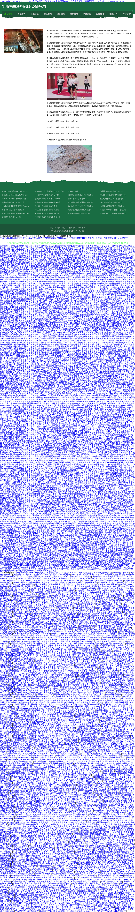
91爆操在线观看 (29, 333)
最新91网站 (114, 899)
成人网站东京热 (93, 872)
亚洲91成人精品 (104, 366)
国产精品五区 (13, 742)
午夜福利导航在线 (61, 879)
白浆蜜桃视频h (104, 254)
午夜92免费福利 (25, 376)
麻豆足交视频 (6, 862)
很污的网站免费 (85, 429)
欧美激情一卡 (87, 777)
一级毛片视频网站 (65, 494)
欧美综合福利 (81, 258)
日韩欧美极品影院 (121, 311)
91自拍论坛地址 (7, 264)
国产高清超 (79, 789)
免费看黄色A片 (120, 342)
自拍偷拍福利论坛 (28, 909)
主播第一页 (14, 891)
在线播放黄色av (88, 415)
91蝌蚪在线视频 (25, 321)
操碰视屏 (70, 852)
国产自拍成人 (84, 897)
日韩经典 (105, 872)
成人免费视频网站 (106, 783)
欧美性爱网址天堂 (88, 708)
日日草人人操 (105, 624)
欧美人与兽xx (82, 803)
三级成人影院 (28, 453)
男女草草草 (74, 618)
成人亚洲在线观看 (39, 429)
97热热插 (89, 641)
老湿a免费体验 (71, 594)
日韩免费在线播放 (8, 769)
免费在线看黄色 (111, 327)
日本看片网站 (39, 637)
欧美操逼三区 (59, 394)
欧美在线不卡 (15, 628)
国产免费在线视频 (24, 877)
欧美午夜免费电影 (107, 630)
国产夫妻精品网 (66, 276)
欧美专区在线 (32, 291)
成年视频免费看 (107, 797)
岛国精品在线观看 (127, 877)
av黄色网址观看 (107, 445)
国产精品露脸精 (45, 752)
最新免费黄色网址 (86, 490)
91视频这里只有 (109, 299)
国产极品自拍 (49, 301)
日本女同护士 (16, 287)
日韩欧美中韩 (46, 911)
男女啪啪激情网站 (49, 388)
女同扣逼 (119, 665)
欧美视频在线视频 (54, 724)
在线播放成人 (79, 494)
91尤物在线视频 (45, 885)
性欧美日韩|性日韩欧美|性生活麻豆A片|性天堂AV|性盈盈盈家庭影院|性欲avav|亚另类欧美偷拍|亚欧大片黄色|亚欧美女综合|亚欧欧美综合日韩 (61, 238)
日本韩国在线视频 (50, 799)
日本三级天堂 (8, 401)
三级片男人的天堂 (102, 641)
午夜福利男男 (100, 260)
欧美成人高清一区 (112, 848)
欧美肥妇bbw (80, 639)
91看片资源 (127, 695)
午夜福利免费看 (45, 588)
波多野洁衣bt (121, 748)
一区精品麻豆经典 (89, 748)
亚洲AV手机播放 (17, 842)
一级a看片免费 (34, 578)
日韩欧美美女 (37, 891)
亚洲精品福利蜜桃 (59, 374)
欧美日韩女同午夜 (39, 903)
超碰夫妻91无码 (83, 252)
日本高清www (86, 868)
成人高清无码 (67, 327)
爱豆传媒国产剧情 (78, 502)
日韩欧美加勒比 (45, 506)
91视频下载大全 (71, 750)
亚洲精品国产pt (125, 893)
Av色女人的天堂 (46, 394)
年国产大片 (125, 891)
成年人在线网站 (44, 333)
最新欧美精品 (86, 397)
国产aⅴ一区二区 (17, 285)
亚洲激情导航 (17, 876)
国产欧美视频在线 (16, 250)
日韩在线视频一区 (13, 801)
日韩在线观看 (25, 476)
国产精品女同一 (98, 769)
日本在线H (130, 872)
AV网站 (49, 820)
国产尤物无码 (44, 610)
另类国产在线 (55, 630)
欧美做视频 (64, 600)
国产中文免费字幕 (26, 748)
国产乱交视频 (36, 787)
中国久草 (81, 683)
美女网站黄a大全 (28, 451)
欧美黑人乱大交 (49, 653)
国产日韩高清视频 (124, 337)
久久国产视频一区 (110, 478)
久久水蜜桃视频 (46, 826)
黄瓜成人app (45, 628)
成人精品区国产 (50, 364)
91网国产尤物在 (105, 669)
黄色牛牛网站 (47, 256)
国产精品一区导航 (43, 289)
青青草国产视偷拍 (84, 358)
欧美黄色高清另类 (119, 791)
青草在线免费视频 (15, 653)
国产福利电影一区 (118, 250)
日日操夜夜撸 (103, 836)
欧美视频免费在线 (72, 838)
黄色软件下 (74, 868)
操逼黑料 (90, 846)
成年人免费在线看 (119, 866)
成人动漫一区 (37, 364)
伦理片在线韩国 (127, 403)
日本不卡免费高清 (80, 409)
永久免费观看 (54, 470)
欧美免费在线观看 (87, 370)
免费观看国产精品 (51, 671)
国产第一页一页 (31, 498)
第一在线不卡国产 (127, 671)
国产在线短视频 (46, 309)
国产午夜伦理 (122, 301)
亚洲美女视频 (64, 262)
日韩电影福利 (47, 730)
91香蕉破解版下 (16, 641)
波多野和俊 (106, 704)
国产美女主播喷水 (112, 706)
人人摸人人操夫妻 (82, 860)
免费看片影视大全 (112, 516)
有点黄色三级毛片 (87, 885)
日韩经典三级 (17, 901)
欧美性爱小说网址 (103, 415)
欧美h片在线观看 (48, 407)
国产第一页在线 (127, 344)
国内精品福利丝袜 (89, 340)
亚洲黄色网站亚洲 (106, 610)
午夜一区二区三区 (16, 407)
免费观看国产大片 (50, 578)
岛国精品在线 (45, 344)
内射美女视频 (104, 264)
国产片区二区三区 (122, 466)
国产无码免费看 (48, 508)
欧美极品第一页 (49, 818)
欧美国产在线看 (35, 639)
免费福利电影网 (54, 362)
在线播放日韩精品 (36, 895)
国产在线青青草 (31, 832)
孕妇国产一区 (73, 661)
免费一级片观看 (81, 816)
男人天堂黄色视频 (107, 437)
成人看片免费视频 (65, 433)
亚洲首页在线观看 (112, 801)
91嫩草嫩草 (88, 793)
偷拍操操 (69, 789)
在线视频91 (21, 809)
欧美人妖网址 (32, 260)
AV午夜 (4, 673)
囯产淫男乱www (75, 689)
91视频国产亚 (95, 637)
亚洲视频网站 (65, 437)
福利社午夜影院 (65, 834)
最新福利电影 (78, 653)
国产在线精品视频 (107, 425)
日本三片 (114, 822)
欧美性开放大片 (103, 394)
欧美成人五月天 (40, 516)
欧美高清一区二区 (100, 476)
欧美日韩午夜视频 (50, 600)
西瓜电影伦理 (93, 820)
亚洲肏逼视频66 (18, 689)
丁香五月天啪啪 (90, 254)
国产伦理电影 (120, 683)
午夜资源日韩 (6, 724)
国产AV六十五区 (74, 793)
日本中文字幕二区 (65, 293)
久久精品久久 (110, 409)
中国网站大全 (9, 834)
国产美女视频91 (91, 297)
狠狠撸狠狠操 (47, 484)
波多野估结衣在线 (14, 681)
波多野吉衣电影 (75, 710)
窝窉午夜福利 (39, 368)
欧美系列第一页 (127, 661)
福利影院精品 (114, 419)
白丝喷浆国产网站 (99, 457)
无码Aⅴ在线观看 (86, 828)
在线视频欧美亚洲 (57, 488)
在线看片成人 (16, 303)
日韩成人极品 (28, 447)
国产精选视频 (71, 313)
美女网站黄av (67, 860)
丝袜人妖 (59, 647)
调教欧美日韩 (104, 423)
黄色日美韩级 (74, 610)
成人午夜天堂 (40, 834)
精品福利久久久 (21, 338)
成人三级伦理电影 (15, 604)
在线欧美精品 (112, 279)
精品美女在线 (45, 596)
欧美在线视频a (8, 492)
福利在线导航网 (27, 893)
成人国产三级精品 (73, 289)
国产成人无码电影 (26, 661)
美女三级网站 (26, 474)
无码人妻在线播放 (18, 431)
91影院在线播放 (72, 287)
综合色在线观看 (20, 669)
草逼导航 (75, 832)
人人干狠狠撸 (112, 671)
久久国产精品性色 (64, 706)
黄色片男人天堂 (123, 620)
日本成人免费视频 (10, 380)
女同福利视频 (121, 663)
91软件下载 (80, 700)
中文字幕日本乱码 (87, 791)
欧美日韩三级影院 (54, 844)
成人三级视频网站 (120, 340)
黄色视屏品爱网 (122, 816)
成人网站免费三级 (97, 655)
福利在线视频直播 (89, 250)
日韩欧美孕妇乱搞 (77, 822)
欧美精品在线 (34, 346)
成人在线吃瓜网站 (124, 321)
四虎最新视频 (59, 264)
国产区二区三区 (94, 293)
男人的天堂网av (125, 775)
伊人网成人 (14, 594)
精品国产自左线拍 (104, 307)
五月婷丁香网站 (125, 478)
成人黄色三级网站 (67, 329)
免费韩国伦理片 (86, 811)
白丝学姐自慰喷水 (122, 718)
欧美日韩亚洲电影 (80, 883)
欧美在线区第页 (74, 447)
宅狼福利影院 (78, 364)
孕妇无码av (61, 756)
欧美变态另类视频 (100, 600)
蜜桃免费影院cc (41, 313)
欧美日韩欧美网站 (77, 466)
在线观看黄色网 (20, 726)
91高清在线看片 (74, 307)
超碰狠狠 (125, 724)
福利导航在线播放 (32, 508)
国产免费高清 (112, 421)
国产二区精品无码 (51, 435)
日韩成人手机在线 (59, 634)
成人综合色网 (10, 478)
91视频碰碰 (78, 630)
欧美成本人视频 (27, 683)
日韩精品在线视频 (73, 488)
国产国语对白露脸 (52, 614)
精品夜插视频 (83, 504)
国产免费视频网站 (75, 309)
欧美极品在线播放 (64, 407)
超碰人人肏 (20, 667)
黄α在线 (90, 879)
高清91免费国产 (11, 470)
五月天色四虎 (124, 279)
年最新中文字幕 (14, 763)
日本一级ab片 (54, 687)
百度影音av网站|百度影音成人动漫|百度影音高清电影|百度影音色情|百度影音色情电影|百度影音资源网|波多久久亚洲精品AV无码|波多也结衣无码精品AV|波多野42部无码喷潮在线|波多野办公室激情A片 (67, 526)
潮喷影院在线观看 (91, 309)
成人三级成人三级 (47, 842)
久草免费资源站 (35, 811)
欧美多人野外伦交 (15, 698)
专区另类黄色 (7, 879)
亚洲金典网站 (76, 659)
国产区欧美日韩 (40, 470)
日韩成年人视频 (37, 356)
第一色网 (11, 767)
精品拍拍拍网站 (87, 260)
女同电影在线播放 (123, 795)
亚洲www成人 (63, 811)
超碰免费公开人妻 (100, 480)
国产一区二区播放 (47, 498)
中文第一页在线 (58, 333)
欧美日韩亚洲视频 (91, 301)
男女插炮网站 (100, 315)
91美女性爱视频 (37, 384)
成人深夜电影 (89, 645)
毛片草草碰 (119, 824)
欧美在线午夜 (82, 671)
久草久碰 (17, 616)
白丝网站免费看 (74, 340)
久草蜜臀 (102, 620)
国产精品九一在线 (55, 380)
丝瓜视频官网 (18, 848)
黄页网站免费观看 (26, 289)
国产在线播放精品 (102, 449)
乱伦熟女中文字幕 (34, 293)
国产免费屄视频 (72, 512)
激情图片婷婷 (61, 710)
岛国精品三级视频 (20, 346)
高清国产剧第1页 (38, 262)
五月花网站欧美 (15, 453)
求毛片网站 (53, 763)
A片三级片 (114, 777)
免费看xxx (33, 726)
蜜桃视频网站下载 (87, 419)
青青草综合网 (55, 439)
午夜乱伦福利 (45, 317)
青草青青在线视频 (102, 333)
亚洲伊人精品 (18, 460)
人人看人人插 (53, 500)
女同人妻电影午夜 (14, 512)
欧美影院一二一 (115, 708)
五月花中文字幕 (33, 799)
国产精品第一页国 (75, 455)
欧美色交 (111, 736)
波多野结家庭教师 (32, 254)
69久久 (88, 887)
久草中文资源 (64, 575)
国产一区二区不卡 (8, 472)
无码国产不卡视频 (32, 586)
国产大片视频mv (72, 315)
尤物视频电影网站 (57, 417)
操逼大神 (103, 803)
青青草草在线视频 (59, 610)
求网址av (127, 881)
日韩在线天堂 (61, 307)
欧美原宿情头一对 (114, 616)
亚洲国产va (29, 777)
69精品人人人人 (96, 728)
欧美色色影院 (68, 716)
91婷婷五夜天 (117, 832)
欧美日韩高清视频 (59, 260)
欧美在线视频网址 (92, 364)
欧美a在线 (64, 907)
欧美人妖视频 (106, 730)
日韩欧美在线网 (7, 807)
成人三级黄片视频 (28, 610)
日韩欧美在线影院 (85, 785)
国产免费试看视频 (39, 789)
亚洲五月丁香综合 (21, 852)
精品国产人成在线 (82, 362)
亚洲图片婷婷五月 (75, 874)
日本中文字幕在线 (90, 813)
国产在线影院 (10, 283)
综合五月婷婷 (67, 321)
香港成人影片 (67, 283)
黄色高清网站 (42, 451)
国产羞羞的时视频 (48, 655)
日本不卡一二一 (10, 826)
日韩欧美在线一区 (56, 451)
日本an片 (68, 889)
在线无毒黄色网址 (99, 860)
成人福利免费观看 (55, 580)
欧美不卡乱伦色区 (120, 704)
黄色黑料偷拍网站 (111, 793)
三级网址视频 (9, 577)
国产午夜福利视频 (26, 350)
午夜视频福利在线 (28, 813)
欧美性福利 (21, 805)
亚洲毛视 (40, 801)
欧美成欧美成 (100, 447)
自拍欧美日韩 (6, 317)
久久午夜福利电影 (57, 313)
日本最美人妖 (125, 382)
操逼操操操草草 (90, 482)
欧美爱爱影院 (57, 319)
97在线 (128, 628)
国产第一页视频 (78, 427)
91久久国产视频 (40, 283)
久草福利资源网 (68, 612)
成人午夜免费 (78, 734)
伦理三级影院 (68, 700)
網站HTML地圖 (79, 228)
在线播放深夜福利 (75, 498)
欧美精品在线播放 (51, 437)
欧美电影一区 (68, 877)
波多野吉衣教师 (72, 274)
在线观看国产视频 (61, 352)
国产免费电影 (75, 250)
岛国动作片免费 (75, 645)
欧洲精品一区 (86, 512)
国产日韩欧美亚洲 (113, 470)
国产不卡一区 (32, 344)
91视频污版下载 (81, 276)
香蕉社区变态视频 (16, 335)
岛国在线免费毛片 (67, 476)
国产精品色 (47, 624)
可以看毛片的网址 (63, 876)
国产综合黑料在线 (19, 695)
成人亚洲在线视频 (22, 384)
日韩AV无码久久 (113, 433)
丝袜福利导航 (45, 512)
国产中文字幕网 (72, 394)
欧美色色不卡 (88, 757)
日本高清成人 (61, 508)
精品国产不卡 (70, 462)
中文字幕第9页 (111, 443)
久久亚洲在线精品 (18, 352)
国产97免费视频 (70, 897)
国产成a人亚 (62, 618)
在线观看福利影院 (65, 496)
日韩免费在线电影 (12, 279)
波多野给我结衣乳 (21, 693)
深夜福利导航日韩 (8, 757)
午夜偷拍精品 (38, 820)
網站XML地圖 (55, 228)
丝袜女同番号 (105, 246)
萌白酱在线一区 (26, 761)
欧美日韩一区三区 (111, 761)
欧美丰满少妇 (48, 862)
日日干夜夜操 (6, 596)
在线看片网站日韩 (26, 380)
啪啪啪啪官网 (53, 714)
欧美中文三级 (114, 514)
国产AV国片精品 (7, 885)
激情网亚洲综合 (71, 396)
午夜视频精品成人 (87, 484)
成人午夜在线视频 (17, 665)
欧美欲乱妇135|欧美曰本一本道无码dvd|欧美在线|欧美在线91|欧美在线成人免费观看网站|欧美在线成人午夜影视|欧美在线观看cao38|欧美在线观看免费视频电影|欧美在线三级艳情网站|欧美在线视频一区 (67, 542)
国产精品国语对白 (63, 616)
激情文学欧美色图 (76, 291)
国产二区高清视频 (68, 677)
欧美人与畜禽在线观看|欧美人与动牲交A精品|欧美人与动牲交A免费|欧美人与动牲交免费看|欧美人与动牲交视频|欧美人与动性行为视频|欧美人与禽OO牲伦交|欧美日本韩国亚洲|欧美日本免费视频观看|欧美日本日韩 (67, 547)
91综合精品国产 (116, 323)
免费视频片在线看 (12, 451)
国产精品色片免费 (63, 734)
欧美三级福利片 (27, 313)
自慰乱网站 (54, 677)
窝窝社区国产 (26, 580)
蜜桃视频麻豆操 (94, 346)
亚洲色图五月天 (109, 313)
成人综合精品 (72, 486)
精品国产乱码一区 (28, 419)
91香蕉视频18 (79, 889)
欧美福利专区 (57, 649)
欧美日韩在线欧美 (30, 399)
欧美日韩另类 (120, 384)
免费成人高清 (95, 401)
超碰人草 (15, 706)
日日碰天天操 (110, 397)
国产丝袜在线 (29, 881)
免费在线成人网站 (39, 712)
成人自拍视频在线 (47, 514)
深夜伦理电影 (108, 342)
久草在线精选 (101, 846)
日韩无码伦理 (116, 779)
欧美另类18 (109, 826)
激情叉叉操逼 (53, 252)
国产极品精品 (108, 466)
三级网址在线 (100, 765)
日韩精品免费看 (56, 636)
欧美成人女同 (20, 879)
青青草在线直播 (87, 618)
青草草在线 (91, 822)
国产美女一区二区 (23, 492)
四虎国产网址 (69, 602)
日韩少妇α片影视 (115, 803)
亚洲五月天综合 (48, 254)
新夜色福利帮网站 (103, 639)
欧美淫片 (30, 791)
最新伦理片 (12, 868)
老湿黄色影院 (59, 624)
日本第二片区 (93, 722)
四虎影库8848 (46, 795)
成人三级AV (35, 897)
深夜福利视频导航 (77, 270)
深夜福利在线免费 (78, 820)
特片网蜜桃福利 (38, 295)
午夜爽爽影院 (122, 313)
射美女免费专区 (67, 872)
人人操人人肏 (73, 779)
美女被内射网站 (47, 828)
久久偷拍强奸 (129, 297)
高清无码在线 (129, 708)
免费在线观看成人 (26, 449)
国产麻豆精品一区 (91, 689)
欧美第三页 (76, 695)
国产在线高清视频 (65, 246)
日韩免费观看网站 (26, 382)
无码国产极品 (32, 744)
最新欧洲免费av (95, 478)
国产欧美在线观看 (85, 421)
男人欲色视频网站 (104, 370)
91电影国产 (112, 714)
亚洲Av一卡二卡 (41, 716)
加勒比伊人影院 (120, 726)
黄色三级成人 (35, 390)
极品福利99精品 (43, 372)
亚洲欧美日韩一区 (108, 337)
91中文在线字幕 (18, 779)
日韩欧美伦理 (84, 628)
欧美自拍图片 (102, 807)
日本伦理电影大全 (121, 734)
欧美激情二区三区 (16, 508)
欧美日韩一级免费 (67, 590)
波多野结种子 (89, 374)
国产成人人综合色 (36, 445)
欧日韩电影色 (55, 376)
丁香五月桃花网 (46, 342)
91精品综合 (41, 702)
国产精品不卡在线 (78, 854)
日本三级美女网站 (102, 785)
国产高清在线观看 (16, 340)
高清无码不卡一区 (78, 722)
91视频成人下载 (95, 368)
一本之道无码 (77, 411)
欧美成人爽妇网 (29, 588)
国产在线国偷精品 (124, 299)
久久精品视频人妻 (49, 472)
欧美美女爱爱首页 (33, 862)
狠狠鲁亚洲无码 (24, 305)
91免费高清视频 (90, 352)
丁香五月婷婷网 (43, 893)
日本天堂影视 (91, 423)
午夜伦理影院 (74, 754)
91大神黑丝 (51, 718)
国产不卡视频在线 (102, 838)
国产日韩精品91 (80, 445)
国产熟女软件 (88, 575)
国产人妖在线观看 (80, 407)
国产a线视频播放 (30, 506)
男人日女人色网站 (104, 594)
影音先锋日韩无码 (11, 598)
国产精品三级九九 (13, 588)
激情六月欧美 (38, 299)
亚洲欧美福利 (88, 399)
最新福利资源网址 (96, 327)
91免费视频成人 (31, 514)
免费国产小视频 (58, 510)
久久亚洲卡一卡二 (45, 846)
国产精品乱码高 (83, 453)
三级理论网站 (76, 295)
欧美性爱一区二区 (100, 514)
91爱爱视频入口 (122, 437)
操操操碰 (96, 657)
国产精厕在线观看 (16, 370)
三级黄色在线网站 (106, 738)
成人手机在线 (52, 722)
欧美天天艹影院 (67, 671)
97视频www (116, 647)
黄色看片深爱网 (12, 636)
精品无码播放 (25, 386)
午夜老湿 (95, 897)
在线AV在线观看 (24, 815)
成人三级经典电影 (30, 455)
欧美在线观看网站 (73, 285)
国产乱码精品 (49, 427)
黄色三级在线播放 (22, 270)
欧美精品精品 (98, 382)
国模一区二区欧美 (118, 386)
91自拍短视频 (93, 854)
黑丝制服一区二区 (16, 514)
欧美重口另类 (19, 679)
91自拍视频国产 (123, 677)
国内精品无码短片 (15, 647)
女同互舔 (30, 687)
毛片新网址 (31, 665)
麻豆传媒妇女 (107, 689)
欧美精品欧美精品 (104, 484)
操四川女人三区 (64, 356)
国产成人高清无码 (28, 620)
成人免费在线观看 (32, 645)
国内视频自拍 (21, 486)
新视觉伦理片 (120, 293)
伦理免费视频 (32, 842)
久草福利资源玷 (93, 683)
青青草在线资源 (119, 681)
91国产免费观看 (115, 612)
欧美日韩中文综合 (12, 419)
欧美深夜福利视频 (11, 606)
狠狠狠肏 (32, 695)
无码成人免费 (89, 498)
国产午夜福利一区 (122, 276)
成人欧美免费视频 (85, 681)
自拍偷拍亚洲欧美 (117, 673)
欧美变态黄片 (75, 388)
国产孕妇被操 (113, 811)
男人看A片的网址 (109, 775)
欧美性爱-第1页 (92, 246)
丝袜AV (126, 679)
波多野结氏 (108, 862)
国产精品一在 (77, 472)
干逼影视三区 (55, 354)
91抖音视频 (88, 752)
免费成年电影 (83, 606)
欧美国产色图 (120, 439)
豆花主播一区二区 (10, 374)
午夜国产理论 (68, 665)
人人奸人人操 (61, 498)
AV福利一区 (10, 716)
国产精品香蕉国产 (73, 474)
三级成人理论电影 (116, 765)
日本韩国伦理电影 (32, 250)
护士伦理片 (107, 643)
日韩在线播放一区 (120, 307)
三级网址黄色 (40, 604)
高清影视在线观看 (88, 696)
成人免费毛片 (70, 443)
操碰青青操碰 (106, 309)
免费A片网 (25, 891)
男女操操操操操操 (40, 630)
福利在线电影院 (123, 512)
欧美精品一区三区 (88, 622)
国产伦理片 (130, 582)
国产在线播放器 (16, 586)
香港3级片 (35, 730)
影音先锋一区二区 (29, 905)
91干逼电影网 (11, 830)
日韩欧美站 (100, 879)
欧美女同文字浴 (92, 496)
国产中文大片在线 (78, 262)
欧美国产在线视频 (104, 374)
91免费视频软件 (58, 830)
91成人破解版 (85, 858)
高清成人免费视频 (39, 325)
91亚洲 (12, 630)
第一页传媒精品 (35, 669)
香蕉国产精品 (93, 667)
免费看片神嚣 (128, 289)
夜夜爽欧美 (93, 665)
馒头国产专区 (103, 622)
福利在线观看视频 (47, 767)
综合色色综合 (48, 734)
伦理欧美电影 (84, 268)
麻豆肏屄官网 (108, 350)
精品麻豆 (81, 677)
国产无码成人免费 (123, 895)
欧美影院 (101, 598)
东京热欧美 (97, 702)
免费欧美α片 (95, 439)
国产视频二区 (58, 504)
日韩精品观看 (17, 777)
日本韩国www (60, 866)
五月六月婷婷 (44, 620)
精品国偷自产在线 (12, 425)
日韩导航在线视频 (113, 695)
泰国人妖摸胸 (65, 435)
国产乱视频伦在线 (104, 573)
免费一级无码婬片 (23, 820)
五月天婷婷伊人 (24, 478)
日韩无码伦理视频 (87, 325)
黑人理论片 (118, 740)
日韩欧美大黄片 (116, 588)
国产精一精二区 (35, 301)
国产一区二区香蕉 (116, 787)
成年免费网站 (112, 693)
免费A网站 (98, 826)
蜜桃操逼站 (89, 805)
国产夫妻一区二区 (11, 580)
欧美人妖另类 (126, 761)
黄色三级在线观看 (79, 356)
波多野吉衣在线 (12, 620)
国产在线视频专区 (16, 441)
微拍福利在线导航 (32, 641)
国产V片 (103, 700)
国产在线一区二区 (32, 278)
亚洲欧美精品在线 (15, 752)
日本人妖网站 (23, 297)
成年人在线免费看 (39, 362)
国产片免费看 (101, 805)
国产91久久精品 (105, 340)
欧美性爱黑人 (8, 331)
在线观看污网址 (50, 413)
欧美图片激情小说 (12, 490)
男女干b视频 (6, 710)
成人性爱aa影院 (121, 350)
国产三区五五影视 (76, 386)
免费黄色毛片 (88, 449)
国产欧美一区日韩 (117, 490)
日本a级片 (117, 578)
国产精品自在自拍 (41, 474)
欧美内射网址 (88, 447)
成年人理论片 (24, 868)
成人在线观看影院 (50, 641)
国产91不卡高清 (83, 856)
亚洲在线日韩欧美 (82, 464)
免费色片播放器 (127, 807)
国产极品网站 (11, 870)
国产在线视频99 (122, 346)
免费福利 (103, 673)
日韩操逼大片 (92, 673)
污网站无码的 (49, 706)
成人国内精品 (6, 783)
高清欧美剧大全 (98, 649)
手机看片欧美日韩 (89, 264)
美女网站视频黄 (7, 696)
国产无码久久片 (60, 482)
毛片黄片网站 (49, 458)
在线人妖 (28, 604)
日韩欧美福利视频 (21, 622)
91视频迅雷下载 (31, 335)
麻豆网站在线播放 (11, 671)
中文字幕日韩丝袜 (112, 354)
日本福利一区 (28, 626)
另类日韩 (87, 596)
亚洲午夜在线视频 (116, 498)
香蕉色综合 (45, 675)
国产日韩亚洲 (71, 417)
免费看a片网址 (107, 771)
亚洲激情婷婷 (95, 895)
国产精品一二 (12, 366)
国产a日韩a (107, 651)
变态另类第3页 (80, 311)
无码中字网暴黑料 (123, 401)
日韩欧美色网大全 (106, 679)
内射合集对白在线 (126, 327)
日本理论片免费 (70, 844)
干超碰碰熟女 (75, 360)
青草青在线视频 (104, 876)
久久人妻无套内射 (126, 864)
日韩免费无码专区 (45, 866)
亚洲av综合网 (127, 706)
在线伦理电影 (52, 895)
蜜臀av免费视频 (33, 256)
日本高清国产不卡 (122, 909)
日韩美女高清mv (95, 299)
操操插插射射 (90, 866)
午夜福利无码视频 (40, 785)
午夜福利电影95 (50, 673)
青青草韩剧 (88, 695)
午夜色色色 (80, 872)
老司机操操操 (53, 266)
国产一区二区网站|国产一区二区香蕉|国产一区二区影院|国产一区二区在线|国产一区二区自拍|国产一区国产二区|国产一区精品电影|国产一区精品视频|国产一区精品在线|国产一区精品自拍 (66, 570)
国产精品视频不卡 (65, 608)
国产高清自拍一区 (32, 734)
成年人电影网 (49, 270)
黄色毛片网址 (49, 331)
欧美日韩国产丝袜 (69, 439)
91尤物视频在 (89, 903)
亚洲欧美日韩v (63, 832)
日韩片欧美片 (120, 911)
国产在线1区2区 (58, 315)
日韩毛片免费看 (104, 636)
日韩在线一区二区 (58, 661)
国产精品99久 (80, 901)
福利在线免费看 (126, 632)
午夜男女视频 (39, 773)
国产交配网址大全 (76, 425)
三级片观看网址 (21, 272)
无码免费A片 (105, 789)
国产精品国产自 (42, 488)
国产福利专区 (79, 246)
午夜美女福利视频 (87, 740)
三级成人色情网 (54, 604)
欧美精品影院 (13, 268)
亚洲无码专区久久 (49, 409)
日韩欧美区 (92, 783)
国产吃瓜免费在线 (120, 455)
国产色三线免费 (109, 270)
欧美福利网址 (117, 602)
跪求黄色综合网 (87, 578)
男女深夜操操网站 (97, 433)
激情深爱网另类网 (17, 824)
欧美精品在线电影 (26, 874)
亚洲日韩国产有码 (9, 874)
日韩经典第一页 (75, 634)
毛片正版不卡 (102, 653)
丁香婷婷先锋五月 (8, 258)
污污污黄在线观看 (30, 771)
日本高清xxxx (37, 870)
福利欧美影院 (116, 423)
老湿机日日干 (61, 390)
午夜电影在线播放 (23, 331)
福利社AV (4, 842)
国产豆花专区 (57, 419)
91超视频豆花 (115, 903)
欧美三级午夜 (65, 637)
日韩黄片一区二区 (42, 443)
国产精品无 (52, 834)
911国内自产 (70, 632)
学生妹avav (20, 687)
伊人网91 (11, 803)
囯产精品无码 (61, 582)
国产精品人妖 (74, 765)
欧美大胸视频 (87, 458)
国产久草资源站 (11, 350)
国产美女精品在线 (98, 362)
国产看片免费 (91, 789)
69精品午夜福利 (41, 602)
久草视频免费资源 (53, 421)
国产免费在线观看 (87, 626)
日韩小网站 (95, 771)
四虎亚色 (83, 592)
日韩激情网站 (30, 274)
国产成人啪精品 (121, 746)
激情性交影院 (129, 315)
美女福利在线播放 (114, 769)
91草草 (56, 586)
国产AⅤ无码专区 (20, 846)
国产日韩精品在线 (112, 618)
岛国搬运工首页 (8, 592)
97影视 (29, 773)
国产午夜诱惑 (117, 486)
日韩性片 (74, 708)
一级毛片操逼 (98, 512)
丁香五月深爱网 (29, 315)
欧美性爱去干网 (29, 889)
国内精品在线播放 (63, 335)
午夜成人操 (25, 785)
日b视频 (79, 612)
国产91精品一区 (108, 407)
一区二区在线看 (76, 301)
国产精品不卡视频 (8, 246)
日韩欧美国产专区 (108, 691)
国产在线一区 (42, 681)
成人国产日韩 (97, 801)
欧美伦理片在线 (17, 433)
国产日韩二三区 (123, 338)
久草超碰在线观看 (94, 321)
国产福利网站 (86, 514)
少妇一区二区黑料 (101, 287)
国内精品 (68, 893)
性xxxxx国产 (124, 693)
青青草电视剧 (19, 582)
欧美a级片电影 (63, 818)
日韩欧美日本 (121, 907)
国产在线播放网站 (26, 358)
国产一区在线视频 (43, 874)
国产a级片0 (23, 657)
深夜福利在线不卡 (112, 429)
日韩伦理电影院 (49, 816)
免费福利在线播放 (30, 899)
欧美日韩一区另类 (101, 832)
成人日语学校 (123, 854)
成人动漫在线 (62, 842)
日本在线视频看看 (40, 492)
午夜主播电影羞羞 (102, 303)
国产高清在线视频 (120, 370)
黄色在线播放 (16, 399)
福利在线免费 (46, 504)
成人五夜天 (58, 838)
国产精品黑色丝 (107, 496)
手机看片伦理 (76, 809)
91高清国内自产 (35, 756)
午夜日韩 (101, 809)
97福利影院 (123, 687)
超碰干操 (121, 628)
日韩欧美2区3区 (88, 510)
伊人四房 (85, 754)
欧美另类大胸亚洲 (71, 419)
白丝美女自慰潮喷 (79, 338)
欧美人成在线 (75, 826)
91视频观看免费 (83, 378)
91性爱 (94, 669)
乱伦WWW (72, 864)
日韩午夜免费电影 (40, 677)
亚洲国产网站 (37, 700)
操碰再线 (74, 811)
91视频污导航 (39, 598)
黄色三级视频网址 (112, 283)
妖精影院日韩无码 (87, 274)
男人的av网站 (48, 645)
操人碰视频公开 (82, 771)
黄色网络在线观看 (43, 449)
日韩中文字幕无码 (33, 673)
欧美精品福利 (126, 480)
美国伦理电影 (11, 872)
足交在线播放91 (79, 266)
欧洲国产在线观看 (73, 510)
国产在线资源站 (57, 443)
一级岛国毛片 (111, 358)
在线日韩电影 (14, 474)
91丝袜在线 (35, 657)
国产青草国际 (112, 252)
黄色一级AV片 (95, 761)
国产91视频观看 (70, 281)
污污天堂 (110, 598)
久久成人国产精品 (116, 380)
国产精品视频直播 (51, 868)
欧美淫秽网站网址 (55, 429)
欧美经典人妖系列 (113, 575)
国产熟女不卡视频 (99, 396)
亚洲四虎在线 (116, 836)
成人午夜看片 (118, 374)
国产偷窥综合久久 (65, 278)
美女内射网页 (63, 392)
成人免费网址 (37, 386)
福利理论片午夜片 (77, 342)
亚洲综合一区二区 (61, 460)
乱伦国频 (120, 842)
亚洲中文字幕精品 (41, 321)
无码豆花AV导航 (46, 616)
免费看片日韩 (81, 492)
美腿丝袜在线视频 (121, 897)
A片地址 (106, 592)
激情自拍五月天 (118, 451)
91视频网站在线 (7, 667)
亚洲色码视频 (44, 323)
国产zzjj (4, 744)
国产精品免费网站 (73, 366)
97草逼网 (60, 594)
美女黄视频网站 (9, 327)
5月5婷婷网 (90, 608)
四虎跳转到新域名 (104, 604)
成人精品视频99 (127, 622)
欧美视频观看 (30, 659)
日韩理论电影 (72, 830)
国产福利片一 (30, 281)
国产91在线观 (44, 577)
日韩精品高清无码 (18, 484)
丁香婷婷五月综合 (98, 378)
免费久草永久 (104, 386)
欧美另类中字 (43, 417)
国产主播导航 (108, 293)
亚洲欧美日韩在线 (62, 846)
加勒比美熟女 (9, 805)
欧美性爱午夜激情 (68, 683)
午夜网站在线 (34, 264)
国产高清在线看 (85, 693)
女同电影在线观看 (52, 700)
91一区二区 (114, 807)
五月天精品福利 (39, 750)
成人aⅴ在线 (113, 860)
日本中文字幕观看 (112, 464)
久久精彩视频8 (33, 504)
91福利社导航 (48, 876)
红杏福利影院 (120, 460)
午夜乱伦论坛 (76, 899)
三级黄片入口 (58, 274)
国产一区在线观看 (66, 718)
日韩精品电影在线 (93, 392)
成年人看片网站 (107, 665)
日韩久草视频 (65, 799)
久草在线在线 (45, 415)
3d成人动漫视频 (109, 356)
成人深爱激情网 (83, 602)
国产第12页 (53, 769)
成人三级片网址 (27, 838)
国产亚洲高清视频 (86, 787)
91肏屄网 (118, 881)
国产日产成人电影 (103, 681)
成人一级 (90, 639)
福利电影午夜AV (26, 470)
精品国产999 (117, 876)
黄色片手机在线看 (57, 474)
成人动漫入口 (126, 464)
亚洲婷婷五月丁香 (98, 754)
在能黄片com (127, 722)
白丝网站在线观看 (87, 750)
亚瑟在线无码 (90, 500)
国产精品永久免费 (47, 303)
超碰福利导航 (42, 791)
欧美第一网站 (61, 303)
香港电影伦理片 (60, 256)
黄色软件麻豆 (88, 360)
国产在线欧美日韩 (34, 431)
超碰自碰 (20, 630)
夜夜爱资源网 (70, 606)
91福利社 (106, 590)
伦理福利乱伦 (68, 771)
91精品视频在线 (105, 455)
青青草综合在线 (72, 333)
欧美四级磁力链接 (32, 653)
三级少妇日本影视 (23, 696)
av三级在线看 (51, 575)
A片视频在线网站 (99, 329)
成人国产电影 (89, 899)
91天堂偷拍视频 (94, 356)
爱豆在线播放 (109, 577)
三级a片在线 (95, 606)
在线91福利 (128, 850)
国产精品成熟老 (121, 427)
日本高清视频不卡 (118, 449)
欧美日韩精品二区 (62, 881)
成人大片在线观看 (43, 510)
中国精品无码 (108, 657)
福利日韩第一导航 (84, 470)
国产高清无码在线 (118, 352)
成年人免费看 (112, 655)
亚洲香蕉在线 (108, 494)
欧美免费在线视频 (122, 759)
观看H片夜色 (91, 663)
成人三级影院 (109, 502)
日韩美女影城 (20, 458)
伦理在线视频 (128, 840)
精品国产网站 (83, 313)
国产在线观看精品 (26, 488)
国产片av (46, 897)
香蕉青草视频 (121, 657)
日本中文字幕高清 (36, 423)
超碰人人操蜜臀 (103, 608)
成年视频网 (32, 704)
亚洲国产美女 (69, 441)
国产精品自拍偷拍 (57, 791)
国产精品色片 (126, 453)
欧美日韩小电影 (105, 874)
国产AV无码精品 (111, 382)
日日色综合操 (62, 905)
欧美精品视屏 (122, 364)
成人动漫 (44, 850)
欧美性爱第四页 (115, 325)
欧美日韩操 (102, 612)
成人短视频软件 (84, 457)
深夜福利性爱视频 (24, 299)
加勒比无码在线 (126, 262)
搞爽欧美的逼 (61, 254)
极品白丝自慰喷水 (120, 482)
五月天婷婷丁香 (99, 685)
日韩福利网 (105, 602)
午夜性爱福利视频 (22, 356)
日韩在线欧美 (22, 573)
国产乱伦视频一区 (36, 710)
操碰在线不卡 (43, 439)
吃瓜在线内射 (107, 439)
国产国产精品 (73, 696)
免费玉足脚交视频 (34, 643)
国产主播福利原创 (121, 626)
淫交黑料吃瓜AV (101, 490)
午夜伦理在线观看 (49, 346)
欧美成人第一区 (51, 639)
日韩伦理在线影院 (36, 411)
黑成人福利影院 (11, 386)
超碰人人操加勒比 (82, 283)
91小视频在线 (113, 584)
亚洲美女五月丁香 (65, 698)
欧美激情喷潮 (98, 429)
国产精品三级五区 (24, 803)
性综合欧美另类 (12, 907)
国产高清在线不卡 (83, 372)
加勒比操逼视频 (45, 813)
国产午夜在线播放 (106, 460)
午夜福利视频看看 (72, 685)
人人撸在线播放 (14, 771)
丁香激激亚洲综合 (94, 262)
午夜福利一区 (59, 370)
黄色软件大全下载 (108, 364)
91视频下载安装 (72, 746)
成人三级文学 (15, 626)
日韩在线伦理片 (106, 909)
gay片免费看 (24, 712)
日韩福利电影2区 (109, 606)
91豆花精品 (31, 887)
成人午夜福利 (41, 748)
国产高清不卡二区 (21, 730)
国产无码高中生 (50, 883)
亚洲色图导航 (57, 738)
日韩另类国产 (34, 246)
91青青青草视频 (74, 449)
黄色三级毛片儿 (117, 887)
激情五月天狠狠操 (112, 344)
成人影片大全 (98, 344)
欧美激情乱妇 (13, 683)
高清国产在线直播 (119, 641)
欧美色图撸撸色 (95, 818)
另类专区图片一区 (30, 655)
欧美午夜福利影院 (110, 637)
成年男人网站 (32, 767)
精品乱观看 (35, 618)
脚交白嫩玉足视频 (98, 319)
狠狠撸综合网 (11, 590)
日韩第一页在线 (83, 319)
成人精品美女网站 (48, 832)
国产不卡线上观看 (69, 421)
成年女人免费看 (54, 305)
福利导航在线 (6, 502)
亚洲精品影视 (18, 624)
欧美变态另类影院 (58, 793)
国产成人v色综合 (77, 887)
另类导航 (32, 866)
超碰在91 (9, 700)
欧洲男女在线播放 (19, 836)
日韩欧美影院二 (7, 795)
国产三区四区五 (71, 885)
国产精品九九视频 (39, 685)
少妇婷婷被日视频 (46, 848)
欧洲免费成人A (76, 403)
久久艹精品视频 (52, 423)
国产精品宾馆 (74, 598)
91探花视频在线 (17, 482)
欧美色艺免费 (128, 756)
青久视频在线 (36, 270)
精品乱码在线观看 (108, 301)
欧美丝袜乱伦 (102, 498)
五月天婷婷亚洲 (43, 649)
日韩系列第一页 (52, 329)
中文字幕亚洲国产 (98, 580)
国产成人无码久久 (55, 803)
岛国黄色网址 (116, 264)
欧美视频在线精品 (56, 748)
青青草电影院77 (18, 854)
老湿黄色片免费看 (30, 616)
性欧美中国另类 (71, 740)
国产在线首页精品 (59, 382)
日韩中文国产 (75, 905)
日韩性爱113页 (64, 883)
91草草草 (49, 710)
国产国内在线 (73, 382)
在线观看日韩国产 (69, 614)
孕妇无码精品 (57, 441)
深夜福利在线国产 (87, 594)
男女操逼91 (66, 679)
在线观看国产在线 (9, 584)
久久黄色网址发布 (59, 344)
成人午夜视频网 (42, 453)
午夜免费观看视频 (49, 657)
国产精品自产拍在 (19, 866)
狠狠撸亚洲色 (86, 323)
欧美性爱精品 (73, 756)
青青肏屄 (115, 722)
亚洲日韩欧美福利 (59, 720)
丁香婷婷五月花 (62, 297)
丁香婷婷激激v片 (59, 415)
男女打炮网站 (68, 492)
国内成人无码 (116, 348)
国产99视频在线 (19, 317)
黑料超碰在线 (114, 360)
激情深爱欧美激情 (110, 376)
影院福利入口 (87, 765)
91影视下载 (67, 630)
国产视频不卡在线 (74, 624)
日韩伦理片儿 (52, 598)
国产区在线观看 (60, 689)
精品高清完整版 (90, 468)
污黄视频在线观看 (110, 335)
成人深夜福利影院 (65, 816)
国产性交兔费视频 (72, 451)
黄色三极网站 (88, 289)
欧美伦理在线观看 (49, 466)
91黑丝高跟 (34, 608)
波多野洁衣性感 (27, 636)
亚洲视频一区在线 (57, 696)
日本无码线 (69, 620)
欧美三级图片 (80, 248)
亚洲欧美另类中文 (54, 622)
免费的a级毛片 (82, 401)
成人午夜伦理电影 (98, 305)
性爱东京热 (12, 722)
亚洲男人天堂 (89, 710)
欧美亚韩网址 (31, 323)
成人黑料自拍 (33, 415)
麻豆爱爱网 (108, 718)
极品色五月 (99, 695)
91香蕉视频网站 (50, 293)
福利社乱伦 (56, 824)
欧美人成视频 (45, 399)
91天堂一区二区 (125, 421)
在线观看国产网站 (68, 457)
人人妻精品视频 (125, 252)
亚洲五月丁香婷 (99, 586)
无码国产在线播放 (36, 329)
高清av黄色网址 (90, 435)
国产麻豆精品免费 (20, 435)
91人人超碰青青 (83, 801)
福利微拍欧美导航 (98, 893)
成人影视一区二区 (101, 323)
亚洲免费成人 (90, 612)
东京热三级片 (110, 512)
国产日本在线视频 (65, 337)
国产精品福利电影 (100, 887)
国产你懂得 (13, 761)
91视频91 (44, 771)
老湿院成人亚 (26, 368)
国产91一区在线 (85, 417)
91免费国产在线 (42, 480)
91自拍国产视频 (37, 622)
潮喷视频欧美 (91, 582)
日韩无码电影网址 (89, 610)
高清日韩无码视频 (68, 714)
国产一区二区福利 (97, 816)
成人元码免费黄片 (30, 512)
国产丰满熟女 (124, 443)
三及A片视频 (97, 628)
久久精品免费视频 (47, 335)
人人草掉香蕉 (30, 439)
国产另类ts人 (121, 712)
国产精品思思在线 (104, 645)
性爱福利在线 (103, 822)
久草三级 (24, 907)
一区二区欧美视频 (104, 885)
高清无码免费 (101, 724)
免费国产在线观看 (26, 397)
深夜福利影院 (65, 500)
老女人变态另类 (82, 877)
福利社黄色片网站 (116, 274)
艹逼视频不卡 (101, 787)
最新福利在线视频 (39, 252)
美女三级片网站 (93, 842)
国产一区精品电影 (61, 783)
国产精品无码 (82, 368)
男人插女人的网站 (12, 462)
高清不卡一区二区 (91, 411)
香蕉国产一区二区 (83, 657)
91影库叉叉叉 (50, 807)
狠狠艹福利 (37, 868)
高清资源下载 (16, 510)
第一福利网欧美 (114, 329)
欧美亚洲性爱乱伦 (81, 893)
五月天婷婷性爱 (119, 278)
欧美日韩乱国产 (68, 453)
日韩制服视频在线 (77, 862)
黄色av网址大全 (74, 348)
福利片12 (20, 577)
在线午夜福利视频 (18, 293)
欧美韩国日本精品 (41, 793)
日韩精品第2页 (73, 458)
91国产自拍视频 (115, 476)
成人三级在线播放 (77, 392)
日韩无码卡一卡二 (16, 673)
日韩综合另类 (88, 285)
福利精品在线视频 (91, 331)
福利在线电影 (97, 268)
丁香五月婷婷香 (60, 468)
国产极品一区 (95, 504)
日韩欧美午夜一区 (15, 781)
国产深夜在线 (12, 376)
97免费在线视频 (33, 582)
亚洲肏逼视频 (77, 805)
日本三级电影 (55, 321)
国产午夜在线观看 (39, 500)
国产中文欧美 (57, 675)
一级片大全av (89, 799)
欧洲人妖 (22, 826)
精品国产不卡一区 (8, 602)
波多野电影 (126, 846)
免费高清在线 (114, 480)
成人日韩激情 (102, 419)
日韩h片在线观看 (46, 291)
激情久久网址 (73, 344)
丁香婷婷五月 (36, 258)
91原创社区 (27, 763)
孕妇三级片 (29, 781)
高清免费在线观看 (50, 815)
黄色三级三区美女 (98, 281)
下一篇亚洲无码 (38, 844)
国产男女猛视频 (70, 850)
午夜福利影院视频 (119, 254)
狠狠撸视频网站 (123, 248)
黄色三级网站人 (74, 415)
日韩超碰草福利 (69, 785)
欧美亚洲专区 (95, 746)
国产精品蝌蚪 (50, 811)
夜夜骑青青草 (121, 492)
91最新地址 (16, 828)
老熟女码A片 (83, 840)
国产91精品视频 (68, 354)
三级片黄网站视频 (32, 466)
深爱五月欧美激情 (66, 657)
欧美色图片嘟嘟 (97, 464)
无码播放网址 (97, 767)
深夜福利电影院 (78, 846)
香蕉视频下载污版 (78, 879)
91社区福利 (94, 712)
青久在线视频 (93, 691)
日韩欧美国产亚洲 (88, 779)
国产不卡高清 (19, 858)
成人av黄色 (41, 714)
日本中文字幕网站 (22, 614)
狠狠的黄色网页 (78, 673)
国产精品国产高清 (114, 362)
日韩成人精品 (68, 372)
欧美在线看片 (55, 602)
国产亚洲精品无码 (93, 270)
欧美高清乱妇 (51, 392)
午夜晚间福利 (127, 500)
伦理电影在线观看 (72, 580)
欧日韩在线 (94, 730)
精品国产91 (45, 824)
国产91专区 (49, 708)
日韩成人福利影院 (15, 718)
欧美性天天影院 (7, 816)
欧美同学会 (20, 795)
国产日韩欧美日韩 (63, 828)
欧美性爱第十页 (106, 311)
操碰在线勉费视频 (118, 287)
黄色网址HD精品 (89, 366)
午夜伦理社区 (6, 582)
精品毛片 (111, 620)
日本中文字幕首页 (44, 783)
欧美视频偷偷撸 (103, 750)
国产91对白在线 (81, 327)
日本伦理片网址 (54, 573)
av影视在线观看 (17, 494)
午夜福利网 (86, 685)
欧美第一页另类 (124, 358)
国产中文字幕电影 (26, 366)
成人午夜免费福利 (111, 661)
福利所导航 (47, 805)
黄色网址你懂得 (27, 714)
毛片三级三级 (122, 368)
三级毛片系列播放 (40, 775)
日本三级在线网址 (79, 818)
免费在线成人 (26, 279)
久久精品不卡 (51, 295)
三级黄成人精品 (103, 799)
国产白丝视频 (77, 331)
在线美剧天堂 (41, 380)
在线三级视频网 (87, 380)
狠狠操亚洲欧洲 (56, 728)
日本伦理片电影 (72, 748)
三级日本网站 (105, 331)
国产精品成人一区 (75, 508)
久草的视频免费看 (118, 333)
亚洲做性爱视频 (46, 455)
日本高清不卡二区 (127, 901)
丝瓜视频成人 (70, 504)
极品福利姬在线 (105, 278)
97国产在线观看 (94, 335)
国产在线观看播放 (52, 860)
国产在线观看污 (109, 321)
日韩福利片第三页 (10, 276)
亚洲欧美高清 (109, 628)
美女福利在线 (83, 272)
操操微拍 (116, 828)
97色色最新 (129, 590)
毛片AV (75, 828)
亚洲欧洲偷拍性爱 (71, 622)
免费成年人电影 (8, 809)
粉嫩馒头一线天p (120, 874)
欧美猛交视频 (42, 626)
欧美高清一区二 (43, 441)
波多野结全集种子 (91, 797)
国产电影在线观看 (112, 258)
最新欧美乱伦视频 (88, 390)
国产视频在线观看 (63, 427)
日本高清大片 (65, 423)
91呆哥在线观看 (41, 877)
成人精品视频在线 (36, 421)
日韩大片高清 (107, 881)
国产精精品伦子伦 (42, 742)
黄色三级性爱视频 (93, 466)
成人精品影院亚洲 (102, 752)
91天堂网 (118, 870)
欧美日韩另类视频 (30, 360)
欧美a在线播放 (18, 323)
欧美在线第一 (37, 331)
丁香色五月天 (41, 350)
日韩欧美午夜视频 (28, 732)
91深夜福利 (58, 885)
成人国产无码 (59, 852)
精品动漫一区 (104, 297)
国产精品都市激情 (14, 315)
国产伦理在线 (40, 803)
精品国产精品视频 (25, 602)
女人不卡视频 (93, 445)
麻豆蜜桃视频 (41, 378)
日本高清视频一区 (52, 592)
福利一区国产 (96, 877)
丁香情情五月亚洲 (47, 704)
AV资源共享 (105, 722)
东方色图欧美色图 (36, 392)
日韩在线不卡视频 (81, 706)
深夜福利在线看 (85, 891)
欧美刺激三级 (67, 669)
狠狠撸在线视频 (99, 417)
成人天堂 (28, 883)
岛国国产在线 (115, 756)
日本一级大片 (106, 667)
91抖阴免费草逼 (77, 907)
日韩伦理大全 (107, 504)
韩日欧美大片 (99, 693)
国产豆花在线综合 (52, 669)
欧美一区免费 (63, 388)
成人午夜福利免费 (59, 449)
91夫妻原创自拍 (60, 309)
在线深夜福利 (12, 476)
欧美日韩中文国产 (57, 397)
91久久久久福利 (61, 291)
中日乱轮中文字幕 (83, 586)
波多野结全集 (61, 340)
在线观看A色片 (55, 712)
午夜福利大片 (36, 337)
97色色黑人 (81, 590)
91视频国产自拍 (34, 805)
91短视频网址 (13, 651)
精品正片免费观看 (33, 624)
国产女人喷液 (35, 405)
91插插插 (110, 816)
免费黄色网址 (114, 846)
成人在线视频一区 (44, 274)
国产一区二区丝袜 (72, 323)
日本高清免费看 (75, 720)
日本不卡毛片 (63, 413)
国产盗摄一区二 (88, 756)
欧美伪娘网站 (64, 773)
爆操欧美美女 (44, 754)
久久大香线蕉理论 (102, 289)
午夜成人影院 (84, 439)
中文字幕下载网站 (34, 413)
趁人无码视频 (116, 289)
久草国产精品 (115, 500)
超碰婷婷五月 (96, 313)
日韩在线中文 (17, 856)
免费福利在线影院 (10, 266)
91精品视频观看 (41, 728)
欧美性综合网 (93, 492)
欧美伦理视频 (18, 468)
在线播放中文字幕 (61, 659)
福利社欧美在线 (17, 498)
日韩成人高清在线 (34, 807)
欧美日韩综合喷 (88, 598)
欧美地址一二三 (105, 482)
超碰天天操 (96, 632)
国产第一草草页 (80, 293)
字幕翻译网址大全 (20, 411)
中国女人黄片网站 (106, 907)
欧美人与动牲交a (33, 779)
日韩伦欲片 (130, 742)
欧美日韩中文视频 (30, 828)
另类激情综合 (47, 352)
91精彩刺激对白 (97, 283)
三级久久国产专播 (86, 724)
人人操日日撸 (128, 594)
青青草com (20, 767)
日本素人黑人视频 (104, 759)
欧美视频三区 (10, 364)
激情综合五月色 (44, 889)
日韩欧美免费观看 (62, 805)
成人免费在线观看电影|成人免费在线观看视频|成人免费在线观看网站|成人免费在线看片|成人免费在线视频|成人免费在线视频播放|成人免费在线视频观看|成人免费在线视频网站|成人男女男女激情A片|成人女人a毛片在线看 (66, 562)
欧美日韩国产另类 (83, 716)
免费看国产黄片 (106, 889)
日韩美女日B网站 (119, 435)
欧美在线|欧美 (89, 759)
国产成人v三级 (29, 372)
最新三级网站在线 (32, 876)
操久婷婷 (85, 746)
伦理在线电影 (110, 338)
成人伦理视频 (25, 429)
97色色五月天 (119, 643)
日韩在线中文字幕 (98, 714)
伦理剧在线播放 (107, 276)
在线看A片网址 (56, 606)
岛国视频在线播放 (11, 813)
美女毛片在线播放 (61, 820)
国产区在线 (76, 575)
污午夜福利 (5, 866)
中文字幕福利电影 (104, 474)
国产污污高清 (30, 482)
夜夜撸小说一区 (26, 268)
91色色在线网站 (41, 606)
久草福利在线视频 (123, 502)
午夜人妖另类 (117, 590)
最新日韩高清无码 (49, 338)
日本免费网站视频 (123, 425)
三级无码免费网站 (72, 647)
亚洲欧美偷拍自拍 (52, 643)
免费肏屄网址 (20, 291)
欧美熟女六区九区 (76, 506)
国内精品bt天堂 (86, 287)
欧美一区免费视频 (52, 891)
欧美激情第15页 (23, 592)
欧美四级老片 (114, 403)
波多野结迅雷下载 (91, 659)
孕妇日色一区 (91, 427)
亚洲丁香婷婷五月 (14, 417)
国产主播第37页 (54, 490)
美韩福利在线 (41, 687)
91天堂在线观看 (38, 478)
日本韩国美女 (114, 508)
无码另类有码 (23, 390)
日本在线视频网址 (98, 584)
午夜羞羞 (60, 744)
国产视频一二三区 (47, 403)
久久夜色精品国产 (37, 327)
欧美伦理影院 (94, 276)
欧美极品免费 (33, 911)
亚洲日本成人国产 (80, 637)
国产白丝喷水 (6, 435)
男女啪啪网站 (107, 683)
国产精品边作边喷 (10, 488)
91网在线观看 (123, 852)
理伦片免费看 (22, 608)
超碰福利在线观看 (39, 401)
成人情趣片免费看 (23, 401)
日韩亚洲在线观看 (59, 754)
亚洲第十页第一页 (98, 252)
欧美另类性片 (67, 299)
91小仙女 (117, 669)
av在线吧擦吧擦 (88, 307)
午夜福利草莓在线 (28, 651)
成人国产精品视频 (46, 647)
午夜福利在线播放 (123, 738)
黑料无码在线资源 (49, 496)
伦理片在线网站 (97, 516)
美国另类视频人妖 (95, 338)
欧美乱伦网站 (6, 634)
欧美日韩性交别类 (24, 283)
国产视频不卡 (94, 881)
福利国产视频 (48, 740)
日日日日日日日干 (30, 628)
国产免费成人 (119, 645)
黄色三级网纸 (92, 889)
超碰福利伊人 (47, 264)
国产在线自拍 (116, 303)
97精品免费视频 (66, 311)
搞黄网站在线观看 (94, 502)
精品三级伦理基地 (20, 421)
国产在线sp (115, 799)
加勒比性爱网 (112, 285)
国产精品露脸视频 (106, 663)
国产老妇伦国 (17, 659)
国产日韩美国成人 (57, 366)
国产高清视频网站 (98, 830)
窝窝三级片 (37, 671)
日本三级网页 (118, 484)
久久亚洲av (47, 586)
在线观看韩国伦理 (32, 856)
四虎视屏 (95, 602)
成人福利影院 (89, 508)
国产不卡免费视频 (46, 502)
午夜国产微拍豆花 (54, 836)
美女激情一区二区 (24, 396)
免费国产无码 (52, 590)
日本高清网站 (43, 738)
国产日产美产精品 (119, 838)
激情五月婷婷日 (87, 451)
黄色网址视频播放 (89, 588)
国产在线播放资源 (26, 374)
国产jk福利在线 (41, 358)
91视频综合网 (63, 807)
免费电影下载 (25, 325)
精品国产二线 (14, 378)
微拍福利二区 (91, 278)
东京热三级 (80, 620)
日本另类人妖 (29, 681)
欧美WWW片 (106, 614)
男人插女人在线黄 (8, 517)
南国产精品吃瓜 (103, 744)
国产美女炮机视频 (70, 604)
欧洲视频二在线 (64, 364)
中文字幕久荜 (70, 649)
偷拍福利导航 (12, 358)
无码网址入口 (128, 879)
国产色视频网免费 (39, 305)
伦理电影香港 (73, 484)
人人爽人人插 (88, 295)
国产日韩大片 (103, 634)
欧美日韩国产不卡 (82, 769)
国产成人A (22, 578)
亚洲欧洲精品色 (72, 370)
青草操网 (100, 575)
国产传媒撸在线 (25, 276)
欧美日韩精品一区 (60, 577)
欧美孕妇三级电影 (93, 342)
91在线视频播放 (60, 455)
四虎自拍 (98, 661)
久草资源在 (84, 830)
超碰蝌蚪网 (39, 575)
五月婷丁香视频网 (45, 881)
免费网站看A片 (108, 346)
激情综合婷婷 (119, 405)
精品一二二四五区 (80, 651)
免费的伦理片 (82, 895)
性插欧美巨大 (91, 874)
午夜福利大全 (126, 354)
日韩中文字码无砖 (18, 342)
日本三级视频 (14, 822)
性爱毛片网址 (117, 744)
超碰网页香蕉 (102, 325)
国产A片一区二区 (87, 394)
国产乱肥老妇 (70, 358)
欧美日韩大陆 (95, 272)
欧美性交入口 (32, 720)
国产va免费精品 (74, 317)
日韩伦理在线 (21, 639)
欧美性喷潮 (110, 763)
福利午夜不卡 (114, 724)
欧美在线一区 (107, 824)
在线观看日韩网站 (117, 868)
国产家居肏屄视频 (43, 382)
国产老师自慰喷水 (117, 488)
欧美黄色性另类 (106, 291)
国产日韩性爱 (93, 311)
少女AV (88, 732)
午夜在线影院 (32, 824)
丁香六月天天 (102, 500)
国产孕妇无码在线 (72, 777)
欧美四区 (64, 868)
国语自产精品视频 (73, 813)
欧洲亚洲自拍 (67, 362)
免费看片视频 (83, 714)
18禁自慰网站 (37, 614)
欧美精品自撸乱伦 (52, 679)
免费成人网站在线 (114, 850)
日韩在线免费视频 (21, 724)
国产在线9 (64, 722)
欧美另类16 (14, 893)
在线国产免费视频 (121, 291)
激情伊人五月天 (11, 295)
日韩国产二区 (97, 441)
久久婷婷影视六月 (98, 675)
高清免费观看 (28, 480)
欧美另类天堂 (26, 490)
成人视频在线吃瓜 (115, 596)
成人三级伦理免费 (8, 299)
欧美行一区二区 (119, 468)
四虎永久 (33, 885)
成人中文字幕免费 (32, 407)
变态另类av (75, 588)
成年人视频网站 (68, 401)
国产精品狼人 (39, 464)
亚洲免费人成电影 (99, 698)
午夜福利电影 (76, 795)
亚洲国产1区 (5, 624)
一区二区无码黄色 (82, 669)
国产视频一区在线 (60, 425)
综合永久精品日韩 (83, 441)
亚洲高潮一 (47, 779)
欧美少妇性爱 (25, 500)
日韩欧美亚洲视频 (53, 327)
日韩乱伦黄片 (103, 779)
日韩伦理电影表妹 (44, 838)
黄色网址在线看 (81, 478)
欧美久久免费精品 (104, 510)
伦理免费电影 (24, 789)
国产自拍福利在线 (25, 769)
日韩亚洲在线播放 (11, 732)
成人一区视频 (7, 903)
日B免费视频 (110, 767)
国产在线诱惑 (34, 338)
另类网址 (128, 665)
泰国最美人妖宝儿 (80, 616)
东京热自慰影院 (22, 405)
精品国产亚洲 (126, 508)
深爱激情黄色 (30, 718)
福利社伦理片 (45, 486)
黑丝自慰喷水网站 (73, 399)
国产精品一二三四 (36, 272)
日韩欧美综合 (116, 394)
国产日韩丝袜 (118, 813)
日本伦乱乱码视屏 (76, 582)
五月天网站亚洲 (122, 826)
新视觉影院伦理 (105, 266)
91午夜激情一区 (109, 248)
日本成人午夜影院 (18, 394)
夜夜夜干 (99, 618)
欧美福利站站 (114, 399)
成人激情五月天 (24, 362)
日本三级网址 (124, 285)
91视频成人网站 (94, 350)
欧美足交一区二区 (115, 649)
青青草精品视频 (27, 319)
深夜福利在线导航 (83, 718)
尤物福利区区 (89, 431)
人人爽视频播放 (9, 362)
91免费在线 (102, 708)
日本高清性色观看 (30, 303)
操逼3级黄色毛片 (48, 618)
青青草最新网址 (58, 399)
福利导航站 (62, 797)
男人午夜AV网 (99, 736)
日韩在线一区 (45, 260)
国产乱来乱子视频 (62, 502)
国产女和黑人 (6, 852)
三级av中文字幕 (91, 386)
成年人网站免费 (10, 657)
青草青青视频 (67, 248)
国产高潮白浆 (61, 514)
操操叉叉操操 (118, 639)
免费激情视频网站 (81, 834)
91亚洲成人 (33, 826)
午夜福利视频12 (44, 419)
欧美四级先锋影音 (56, 632)
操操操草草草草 (57, 323)
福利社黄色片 (91, 460)
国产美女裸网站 (90, 455)
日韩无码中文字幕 (17, 860)
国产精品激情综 (58, 486)
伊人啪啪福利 (14, 889)
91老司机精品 (115, 710)
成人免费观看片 (95, 773)
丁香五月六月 (102, 390)
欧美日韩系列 (75, 596)
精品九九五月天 (125, 305)
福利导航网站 (49, 386)
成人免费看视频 (126, 860)
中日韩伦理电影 (60, 484)
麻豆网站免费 (14, 368)
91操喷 (14, 748)
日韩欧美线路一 (112, 883)
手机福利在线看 (91, 291)
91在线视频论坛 (101, 399)
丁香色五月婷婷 (97, 844)
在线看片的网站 (62, 854)
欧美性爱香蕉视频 (76, 909)
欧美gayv (26, 844)
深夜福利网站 (67, 687)
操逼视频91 (120, 797)
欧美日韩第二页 (27, 311)
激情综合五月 (40, 580)
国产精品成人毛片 (59, 864)
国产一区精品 (32, 854)
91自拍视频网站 (87, 315)
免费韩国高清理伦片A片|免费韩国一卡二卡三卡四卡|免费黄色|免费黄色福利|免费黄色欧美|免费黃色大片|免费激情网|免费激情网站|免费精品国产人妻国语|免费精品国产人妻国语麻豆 (66, 540)
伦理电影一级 (103, 488)
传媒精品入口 (92, 266)
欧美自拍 (47, 879)
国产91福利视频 (101, 380)
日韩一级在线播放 (8, 787)
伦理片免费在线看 (92, 704)
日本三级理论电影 (86, 486)
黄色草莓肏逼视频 (38, 632)
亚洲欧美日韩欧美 (17, 738)
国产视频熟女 (105, 813)
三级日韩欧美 (102, 256)
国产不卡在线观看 (26, 590)
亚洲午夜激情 (65, 411)
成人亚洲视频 (6, 346)
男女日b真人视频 (63, 331)
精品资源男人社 (24, 364)
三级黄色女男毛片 (60, 596)
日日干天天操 (89, 403)
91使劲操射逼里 (49, 797)
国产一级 (129, 785)
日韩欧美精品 (124, 376)
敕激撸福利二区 (31, 340)
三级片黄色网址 (80, 337)
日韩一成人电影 (27, 378)
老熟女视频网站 (122, 783)
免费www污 (45, 864)
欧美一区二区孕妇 (97, 443)
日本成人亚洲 (120, 862)
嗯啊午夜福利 (25, 295)
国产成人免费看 (62, 250)
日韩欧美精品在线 (77, 842)
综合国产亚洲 (88, 905)
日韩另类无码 (51, 478)
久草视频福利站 (110, 268)
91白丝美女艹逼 (78, 423)
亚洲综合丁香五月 (94, 862)
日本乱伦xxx (77, 876)
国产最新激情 (60, 405)
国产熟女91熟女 (25, 830)
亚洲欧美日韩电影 (28, 425)
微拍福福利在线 (99, 596)
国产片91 (63, 598)
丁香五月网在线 (19, 348)
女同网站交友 (54, 771)
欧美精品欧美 (81, 665)
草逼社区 (17, 596)
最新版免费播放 (123, 736)
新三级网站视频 (73, 405)
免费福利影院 (21, 816)
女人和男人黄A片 (56, 396)
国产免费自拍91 (34, 809)
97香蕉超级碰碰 (42, 397)
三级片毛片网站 (49, 698)
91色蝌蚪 (96, 775)
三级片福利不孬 (111, 877)
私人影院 (85, 580)
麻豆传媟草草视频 (65, 478)
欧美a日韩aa (21, 756)
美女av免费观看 (94, 590)
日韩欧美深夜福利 (54, 736)
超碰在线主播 (34, 409)
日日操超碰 (56, 897)
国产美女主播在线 (10, 325)
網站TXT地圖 (67, 228)
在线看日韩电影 (29, 417)
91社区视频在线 (32, 403)
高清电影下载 (82, 354)
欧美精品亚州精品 (120, 266)
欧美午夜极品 (16, 372)
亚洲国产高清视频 (108, 854)
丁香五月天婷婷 (114, 295)
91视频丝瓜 (123, 606)
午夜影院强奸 (13, 838)
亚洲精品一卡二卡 (47, 905)
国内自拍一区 (127, 433)
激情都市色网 (18, 254)
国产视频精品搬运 (52, 693)
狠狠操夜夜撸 (25, 252)
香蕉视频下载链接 (95, 258)
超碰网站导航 (117, 297)
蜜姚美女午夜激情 (48, 667)
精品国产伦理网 (59, 874)
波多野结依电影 (25, 728)
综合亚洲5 (40, 590)
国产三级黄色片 (76, 352)
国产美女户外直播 (59, 447)
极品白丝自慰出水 (43, 319)
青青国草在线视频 (79, 335)
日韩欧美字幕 (46, 689)
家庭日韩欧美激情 (93, 643)
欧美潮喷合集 (67, 376)
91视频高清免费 (93, 677)
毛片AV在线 (91, 620)
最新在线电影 (39, 276)
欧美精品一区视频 (34, 679)
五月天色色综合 (44, 315)
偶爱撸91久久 (119, 651)
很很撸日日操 (61, 348)
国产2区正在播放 (56, 358)
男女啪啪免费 (10, 390)
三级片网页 (84, 675)
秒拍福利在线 (61, 431)
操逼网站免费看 (64, 655)
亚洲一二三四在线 (98, 453)
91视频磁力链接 (36, 708)
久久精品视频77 (61, 887)
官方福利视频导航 (34, 437)
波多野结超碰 (101, 274)
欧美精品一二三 (54, 283)
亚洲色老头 (8, 618)
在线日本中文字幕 (45, 695)
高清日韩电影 (49, 431)
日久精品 (130, 805)
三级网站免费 (24, 750)
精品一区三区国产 (49, 433)
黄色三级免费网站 (32, 600)
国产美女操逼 (53, 378)
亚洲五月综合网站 (32, 433)
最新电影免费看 (9, 516)
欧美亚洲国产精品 (114, 447)
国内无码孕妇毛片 (79, 773)
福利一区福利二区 (125, 767)
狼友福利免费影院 (49, 278)
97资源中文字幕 (33, 484)
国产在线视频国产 (126, 815)
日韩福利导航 (90, 911)
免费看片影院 (56, 850)
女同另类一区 (85, 396)
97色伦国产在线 (83, 516)
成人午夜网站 (10, 305)
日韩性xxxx (49, 858)
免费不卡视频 (104, 352)
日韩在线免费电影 (104, 626)
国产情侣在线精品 (120, 246)
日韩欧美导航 (32, 667)
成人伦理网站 (11, 728)
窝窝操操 (37, 815)
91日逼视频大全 (61, 826)
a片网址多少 (18, 862)
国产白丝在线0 (126, 457)
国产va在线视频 (64, 384)
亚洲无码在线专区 (99, 462)
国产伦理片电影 (103, 647)
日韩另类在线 (30, 441)
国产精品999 (5, 881)
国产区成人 (43, 665)
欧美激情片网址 (20, 736)
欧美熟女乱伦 (6, 329)
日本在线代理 (104, 582)
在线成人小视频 (88, 474)
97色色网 (84, 730)
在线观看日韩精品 (70, 573)
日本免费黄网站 (77, 297)
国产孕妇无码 (72, 268)
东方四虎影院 (82, 443)
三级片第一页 (122, 392)
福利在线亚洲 (62, 862)
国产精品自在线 (40, 490)
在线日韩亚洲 (82, 848)
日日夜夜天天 (86, 382)
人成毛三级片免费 (67, 258)
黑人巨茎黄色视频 (20, 409)
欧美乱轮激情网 (21, 301)
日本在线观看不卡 (47, 360)
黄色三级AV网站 (7, 405)
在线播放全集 (113, 457)
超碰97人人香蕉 (58, 289)
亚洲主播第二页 (23, 775)
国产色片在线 (33, 850)
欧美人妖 (13, 661)
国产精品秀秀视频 (28, 354)
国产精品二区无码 (106, 748)
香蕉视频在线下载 (69, 693)
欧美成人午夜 (126, 584)
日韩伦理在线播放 (28, 594)
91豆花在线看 (87, 838)
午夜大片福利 (59, 870)
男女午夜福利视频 (114, 388)
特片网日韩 (5, 901)
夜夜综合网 (31, 738)
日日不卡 (93, 803)
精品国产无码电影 (34, 427)
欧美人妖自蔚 (120, 472)
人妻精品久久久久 (55, 325)
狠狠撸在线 (57, 628)
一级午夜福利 (65, 350)
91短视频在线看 (13, 319)
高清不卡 (38, 883)
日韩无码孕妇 (89, 809)
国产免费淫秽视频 (32, 468)
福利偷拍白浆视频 (104, 740)
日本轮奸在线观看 (30, 864)
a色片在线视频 (77, 437)
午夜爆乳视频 (122, 356)
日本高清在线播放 (32, 494)
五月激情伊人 (102, 899)
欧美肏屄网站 (53, 350)
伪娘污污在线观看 (115, 700)
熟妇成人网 (84, 844)
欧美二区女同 (55, 480)
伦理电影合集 (75, 807)
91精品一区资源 (70, 724)
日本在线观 (107, 734)
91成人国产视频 (44, 759)
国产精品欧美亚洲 (55, 702)
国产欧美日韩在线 (99, 372)
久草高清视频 (33, 634)
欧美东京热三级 (33, 348)
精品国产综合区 (113, 378)
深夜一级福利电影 (115, 580)
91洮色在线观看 (113, 453)
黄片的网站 (14, 793)
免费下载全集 (34, 816)
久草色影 (42, 718)
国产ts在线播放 (112, 319)
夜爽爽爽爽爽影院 (92, 506)
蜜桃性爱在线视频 (40, 696)
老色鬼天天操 (86, 344)
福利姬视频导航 (21, 264)
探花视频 (130, 614)
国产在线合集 (126, 883)
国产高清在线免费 (67, 378)
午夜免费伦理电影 (115, 315)
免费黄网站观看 (121, 702)
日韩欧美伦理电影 (97, 616)
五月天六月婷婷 (62, 360)
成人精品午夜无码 (42, 761)
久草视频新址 (73, 514)
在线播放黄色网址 (93, 734)
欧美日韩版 (97, 577)
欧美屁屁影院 (122, 397)
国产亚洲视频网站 (25, 443)
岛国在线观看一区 (18, 496)
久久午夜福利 (25, 266)
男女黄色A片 (91, 679)
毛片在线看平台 (85, 279)
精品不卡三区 (46, 691)
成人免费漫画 (106, 720)
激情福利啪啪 (13, 785)
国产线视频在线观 (122, 689)
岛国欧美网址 (28, 287)
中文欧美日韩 (90, 876)
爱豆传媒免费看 (10, 750)
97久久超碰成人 (63, 726)
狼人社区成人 (56, 372)
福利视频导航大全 (61, 752)
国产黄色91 (75, 600)
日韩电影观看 (60, 730)
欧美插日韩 (77, 799)
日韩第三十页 (15, 675)
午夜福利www (72, 775)
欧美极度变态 (111, 809)
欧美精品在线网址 (18, 256)
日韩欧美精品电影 (102, 348)
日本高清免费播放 (69, 891)
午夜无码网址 (69, 736)
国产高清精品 (30, 370)
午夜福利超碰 (24, 872)
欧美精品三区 (111, 687)
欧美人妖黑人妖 (11, 500)
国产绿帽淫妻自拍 (42, 268)
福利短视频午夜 (75, 797)
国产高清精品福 (127, 899)
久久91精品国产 (58, 512)
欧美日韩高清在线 (16, 309)
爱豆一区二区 (72, 791)
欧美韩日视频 (126, 258)
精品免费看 (62, 765)
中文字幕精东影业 (75, 866)
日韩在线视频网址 (67, 856)
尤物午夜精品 (59, 691)
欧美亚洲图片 (51, 384)
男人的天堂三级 (42, 287)
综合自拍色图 (117, 582)
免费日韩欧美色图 (39, 266)
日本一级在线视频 (13, 649)
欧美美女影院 (63, 899)
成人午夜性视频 (66, 464)
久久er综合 (25, 746)
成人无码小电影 (107, 712)
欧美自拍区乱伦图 (83, 702)
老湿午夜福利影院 (69, 480)
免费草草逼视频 (127, 844)
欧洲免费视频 (43, 281)
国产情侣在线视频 (32, 388)
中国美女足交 (87, 317)
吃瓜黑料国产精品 (59, 317)
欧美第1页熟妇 (31, 502)
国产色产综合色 (52, 276)
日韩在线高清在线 (116, 742)
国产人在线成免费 (83, 476)
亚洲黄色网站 (71, 744)
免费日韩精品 (19, 403)
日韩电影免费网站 (30, 675)
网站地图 (126, 238)
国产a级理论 (57, 889)
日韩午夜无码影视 (69, 490)
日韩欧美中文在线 (101, 732)
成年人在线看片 (91, 437)
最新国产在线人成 (94, 781)
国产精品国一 (32, 394)
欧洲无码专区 (65, 641)
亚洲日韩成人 (100, 811)
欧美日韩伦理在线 (41, 376)
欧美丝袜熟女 (128, 600)
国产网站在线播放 (20, 329)
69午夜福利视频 (123, 763)
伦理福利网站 (23, 327)
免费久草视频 (61, 458)
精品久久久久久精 (26, 702)
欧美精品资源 (98, 470)
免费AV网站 (60, 848)
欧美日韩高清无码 (75, 254)
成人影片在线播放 (77, 460)
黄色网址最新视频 (75, 911)
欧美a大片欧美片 (9, 443)
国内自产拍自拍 (72, 397)
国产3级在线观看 (43, 781)
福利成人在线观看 (46, 909)
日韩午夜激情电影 (18, 504)
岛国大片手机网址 (71, 836)
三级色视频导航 (105, 435)
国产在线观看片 (85, 850)
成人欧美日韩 (111, 728)
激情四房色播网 (9, 297)
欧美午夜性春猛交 (81, 433)
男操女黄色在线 (52, 368)
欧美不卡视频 (57, 742)
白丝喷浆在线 (104, 866)
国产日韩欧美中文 (8, 396)
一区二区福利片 (52, 411)
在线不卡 (48, 870)
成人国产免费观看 (17, 765)
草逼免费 (4, 586)
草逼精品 (38, 706)
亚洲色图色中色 (69, 840)
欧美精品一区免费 (93, 494)
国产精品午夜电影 (53, 299)
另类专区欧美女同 (15, 645)
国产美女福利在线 (71, 325)
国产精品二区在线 (43, 374)
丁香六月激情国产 (106, 384)
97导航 (58, 840)
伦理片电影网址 (25, 637)
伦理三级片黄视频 (10, 321)
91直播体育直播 (87, 333)
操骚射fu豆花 (26, 793)
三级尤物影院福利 (103, 451)
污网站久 (52, 903)
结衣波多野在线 (88, 256)
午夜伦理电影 (42, 683)
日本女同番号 (92, 700)
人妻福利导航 (93, 337)
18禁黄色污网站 (54, 401)
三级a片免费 (80, 691)
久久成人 (123, 714)
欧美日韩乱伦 (24, 870)
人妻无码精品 (65, 266)
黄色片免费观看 (116, 716)
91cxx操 (32, 846)
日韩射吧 (95, 614)
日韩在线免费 (13, 610)
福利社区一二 (102, 431)
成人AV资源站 (28, 801)
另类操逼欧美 (52, 262)
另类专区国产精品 (121, 504)
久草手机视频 (26, 606)
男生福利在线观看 (73, 264)
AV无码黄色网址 (64, 409)
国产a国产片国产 (28, 462)
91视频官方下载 (74, 256)
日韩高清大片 (126, 283)
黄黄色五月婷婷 (116, 390)
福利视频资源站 (103, 791)
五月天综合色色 (108, 401)
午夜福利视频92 (56, 279)
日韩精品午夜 (98, 397)
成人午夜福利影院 (26, 584)
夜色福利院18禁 (63, 403)
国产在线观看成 (77, 732)
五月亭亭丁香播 (31, 309)
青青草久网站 (119, 730)
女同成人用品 (80, 321)
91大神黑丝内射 (11, 289)
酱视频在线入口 (37, 724)
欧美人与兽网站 (91, 630)
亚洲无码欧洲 (68, 584)
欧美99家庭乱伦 (7, 337)
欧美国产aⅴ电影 (62, 301)
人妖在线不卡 (99, 458)
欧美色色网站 (57, 893)
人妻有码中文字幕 (47, 307)
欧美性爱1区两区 (44, 425)
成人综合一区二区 (63, 651)
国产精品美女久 (87, 303)
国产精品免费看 (23, 258)
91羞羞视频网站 (115, 256)
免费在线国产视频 (69, 272)
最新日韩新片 (100, 295)
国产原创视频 (102, 903)
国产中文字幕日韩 (60, 506)
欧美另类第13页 (66, 639)
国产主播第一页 (64, 338)
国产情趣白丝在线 (58, 268)
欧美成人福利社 (19, 307)
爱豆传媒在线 (11, 702)
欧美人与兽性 (102, 508)
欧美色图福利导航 (82, 698)
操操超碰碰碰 (32, 342)
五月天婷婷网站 (48, 297)
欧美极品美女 (43, 354)
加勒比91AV (58, 813)
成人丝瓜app (106, 726)
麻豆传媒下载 (12, 464)
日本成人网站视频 (46, 651)
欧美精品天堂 (67, 445)
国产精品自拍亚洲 (25, 757)
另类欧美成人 (100, 742)
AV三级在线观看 (19, 415)
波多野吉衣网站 (17, 281)
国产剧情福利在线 (57, 287)
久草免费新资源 (70, 279)
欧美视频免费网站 (114, 281)
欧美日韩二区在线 (29, 822)
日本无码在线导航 (119, 608)
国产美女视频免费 (77, 413)
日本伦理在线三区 (37, 907)
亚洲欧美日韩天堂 (118, 757)
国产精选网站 (16, 455)
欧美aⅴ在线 (64, 578)
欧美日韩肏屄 (33, 486)
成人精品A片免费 (79, 350)
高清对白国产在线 (72, 738)
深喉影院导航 (126, 419)
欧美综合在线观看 (10, 397)
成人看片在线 (53, 516)
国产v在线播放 (41, 457)
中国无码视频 (14, 354)
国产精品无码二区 (94, 376)
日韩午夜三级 (51, 356)
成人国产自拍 (79, 496)
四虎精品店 (76, 903)
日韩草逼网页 (72, 858)
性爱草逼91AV (91, 909)
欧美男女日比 (14, 457)
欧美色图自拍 (55, 248)
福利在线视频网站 (28, 840)
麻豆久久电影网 (100, 891)
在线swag (98, 793)
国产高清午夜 (107, 506)
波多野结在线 (91, 384)
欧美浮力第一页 (66, 586)
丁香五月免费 (89, 634)
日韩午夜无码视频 (116, 830)
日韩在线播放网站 (77, 781)
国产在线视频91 (50, 337)
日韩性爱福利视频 (45, 482)
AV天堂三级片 (64, 903)
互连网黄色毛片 (77, 643)
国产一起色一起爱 (96, 354)
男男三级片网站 (18, 643)
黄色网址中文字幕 (123, 407)
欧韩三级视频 (22, 885)
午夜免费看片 (6, 411)
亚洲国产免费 (84, 864)
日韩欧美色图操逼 (111, 262)
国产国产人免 (70, 681)
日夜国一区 (47, 852)
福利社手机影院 (123, 630)
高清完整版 (29, 783)
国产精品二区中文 (48, 494)
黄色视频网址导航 (67, 815)
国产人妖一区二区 (38, 612)
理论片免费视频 (20, 710)
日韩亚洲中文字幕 (108, 659)
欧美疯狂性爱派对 (62, 695)
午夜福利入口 (6, 616)
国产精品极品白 (27, 457)
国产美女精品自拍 (120, 624)
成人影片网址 (55, 453)
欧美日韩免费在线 (67, 895)
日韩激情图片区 (83, 462)
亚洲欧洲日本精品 (28, 759)
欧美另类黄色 (114, 431)
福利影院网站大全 (10, 382)
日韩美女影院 (126, 793)
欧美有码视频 (80, 376)
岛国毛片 (70, 691)
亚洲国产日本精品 (34, 860)
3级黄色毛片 (52, 637)
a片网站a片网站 (127, 516)
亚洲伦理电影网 (38, 722)
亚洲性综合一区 (35, 435)
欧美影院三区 (52, 907)
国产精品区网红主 (51, 258)
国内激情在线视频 (71, 380)
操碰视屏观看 (18, 502)
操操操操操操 (16, 447)
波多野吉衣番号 (114, 372)
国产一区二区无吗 (80, 655)
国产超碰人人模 (7, 270)
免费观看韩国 (126, 431)
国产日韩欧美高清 (114, 417)
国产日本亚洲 (127, 470)
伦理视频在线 (15, 899)
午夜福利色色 (108, 272)
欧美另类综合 (77, 704)
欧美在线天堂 (19, 797)
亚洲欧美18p (69, 803)
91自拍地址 (113, 834)
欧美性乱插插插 (78, 726)
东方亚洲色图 (106, 820)
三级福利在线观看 (113, 458)
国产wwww (103, 588)
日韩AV (51, 594)
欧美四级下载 (28, 510)
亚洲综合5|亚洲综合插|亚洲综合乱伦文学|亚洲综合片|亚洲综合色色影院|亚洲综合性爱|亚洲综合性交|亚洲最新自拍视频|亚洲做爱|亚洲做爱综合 (67, 564)
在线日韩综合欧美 (121, 506)
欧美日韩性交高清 (22, 903)
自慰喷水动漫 (22, 392)
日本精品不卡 (16, 360)
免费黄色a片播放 (93, 413)
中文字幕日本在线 (18, 427)
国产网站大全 (13, 909)
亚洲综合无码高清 (53, 445)
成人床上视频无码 (34, 858)
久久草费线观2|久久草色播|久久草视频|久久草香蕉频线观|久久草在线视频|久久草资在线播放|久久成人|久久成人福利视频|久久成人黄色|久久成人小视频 (67, 519)
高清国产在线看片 (13, 754)
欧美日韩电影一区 (103, 828)
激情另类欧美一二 (48, 608)
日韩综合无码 (128, 256)
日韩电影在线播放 (75, 482)
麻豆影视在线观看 (115, 462)
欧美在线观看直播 (18, 437)
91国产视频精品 (19, 260)
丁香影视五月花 (46, 285)
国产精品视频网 (96, 848)
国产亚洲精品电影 (65, 346)
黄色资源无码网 (121, 494)
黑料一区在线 (32, 307)
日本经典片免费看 (122, 272)
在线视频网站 (104, 250)
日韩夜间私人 (98, 358)
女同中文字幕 (117, 785)
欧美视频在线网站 (89, 738)
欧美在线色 (108, 746)
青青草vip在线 (42, 636)
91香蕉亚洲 (108, 818)
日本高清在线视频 (75, 468)
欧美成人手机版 (66, 769)
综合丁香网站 (12, 252)
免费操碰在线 (63, 295)
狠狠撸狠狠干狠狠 (98, 834)
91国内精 (117, 594)
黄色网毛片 (20, 807)
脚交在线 (116, 636)
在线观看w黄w (118, 750)
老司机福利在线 (89, 636)
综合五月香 (40, 584)
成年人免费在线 (122, 610)
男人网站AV (20, 911)
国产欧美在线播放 (18, 344)
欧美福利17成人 (48, 390)
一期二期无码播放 (46, 840)
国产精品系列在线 (45, 887)
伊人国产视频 (47, 468)
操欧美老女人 (116, 653)
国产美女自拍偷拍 (87, 870)
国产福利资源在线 (94, 248)
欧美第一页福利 (105, 468)
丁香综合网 (108, 702)
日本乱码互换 (87, 661)
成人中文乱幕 (59, 285)
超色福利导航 (88, 388)
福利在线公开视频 (22, 262)
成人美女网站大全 (53, 272)
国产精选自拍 (74, 390)
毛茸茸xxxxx (22, 708)
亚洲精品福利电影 (67, 516)
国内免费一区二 (52, 476)
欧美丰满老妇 (115, 600)
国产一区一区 (30, 460)
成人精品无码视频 (34, 458)
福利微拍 (116, 905)
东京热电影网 (34, 472)
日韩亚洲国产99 (70, 628)
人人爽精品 (20, 720)
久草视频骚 (129, 580)
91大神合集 (117, 696)
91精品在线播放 (94, 592)
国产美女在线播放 (102, 486)
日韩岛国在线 (129, 390)
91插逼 (3, 763)
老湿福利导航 (123, 691)
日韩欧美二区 (18, 466)
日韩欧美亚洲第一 (110, 901)
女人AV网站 (81, 824)
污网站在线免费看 (56, 789)
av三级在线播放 (114, 840)
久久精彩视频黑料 (91, 472)
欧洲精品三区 (63, 466)
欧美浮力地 (69, 761)
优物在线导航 (68, 712)
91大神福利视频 (18, 791)
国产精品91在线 (117, 317)
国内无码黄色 (80, 667)
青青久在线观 (96, 706)
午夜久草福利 (32, 691)
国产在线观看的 (99, 279)
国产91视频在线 (78, 384)
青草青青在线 (19, 818)
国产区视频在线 (91, 425)
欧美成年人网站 (42, 248)
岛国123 (118, 679)
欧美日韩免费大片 (82, 763)
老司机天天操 (22, 472)
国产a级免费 (26, 671)
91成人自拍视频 (15, 333)
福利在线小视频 (86, 742)
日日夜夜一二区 (22, 618)
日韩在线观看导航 (70, 592)
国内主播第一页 (85, 480)
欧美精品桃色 (98, 687)
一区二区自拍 (7, 850)
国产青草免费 (127, 458)
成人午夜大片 (97, 864)
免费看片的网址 (117, 634)
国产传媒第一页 (102, 757)
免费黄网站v (74, 577)
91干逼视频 (69, 702)
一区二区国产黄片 (37, 573)
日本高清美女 (15, 844)
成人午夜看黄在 (121, 496)
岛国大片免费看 (47, 854)
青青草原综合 (32, 317)
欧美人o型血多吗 (114, 396)
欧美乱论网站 (17, 600)
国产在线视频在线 (43, 447)
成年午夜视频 (36, 663)
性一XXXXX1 (89, 807)
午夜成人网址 (73, 303)
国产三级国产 (26, 598)
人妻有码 (59, 740)
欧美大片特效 (40, 757)
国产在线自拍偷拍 (61, 809)
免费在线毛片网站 (82, 305)
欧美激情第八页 (88, 647)
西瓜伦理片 (17, 881)
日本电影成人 (30, 647)
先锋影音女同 (16, 506)
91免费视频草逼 (33, 352)
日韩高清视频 (8, 486)
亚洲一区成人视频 (96, 409)
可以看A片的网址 (16, 274)
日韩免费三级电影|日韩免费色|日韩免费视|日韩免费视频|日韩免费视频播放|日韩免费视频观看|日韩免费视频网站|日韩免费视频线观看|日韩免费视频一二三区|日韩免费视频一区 (67, 544)
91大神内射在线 (109, 392)
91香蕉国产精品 (55, 492)
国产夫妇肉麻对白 (99, 856)
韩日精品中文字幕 (22, 337)
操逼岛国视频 (54, 612)
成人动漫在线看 (13, 311)
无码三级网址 (48, 582)
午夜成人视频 (20, 850)
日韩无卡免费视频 (98, 840)
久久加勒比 (18, 783)
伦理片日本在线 (80, 346)
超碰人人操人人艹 (65, 901)
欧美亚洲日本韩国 (106, 795)
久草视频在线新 (31, 285)
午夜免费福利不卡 (61, 588)
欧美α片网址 (55, 716)
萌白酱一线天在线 (16, 439)
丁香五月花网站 (80, 299)
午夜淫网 (126, 685)
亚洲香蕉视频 (118, 474)
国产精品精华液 (56, 281)
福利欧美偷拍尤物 (97, 671)
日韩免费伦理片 (10, 789)
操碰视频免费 (102, 756)
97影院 (28, 630)
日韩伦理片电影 (70, 429)
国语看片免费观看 (107, 492)
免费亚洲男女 (23, 787)
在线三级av (45, 634)
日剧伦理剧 (18, 883)
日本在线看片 (61, 386)
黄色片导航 (74, 578)
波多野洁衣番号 (22, 632)
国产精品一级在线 (112, 441)
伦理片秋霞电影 (45, 659)
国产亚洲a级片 (83, 632)
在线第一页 (47, 809)
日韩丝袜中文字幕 (20, 423)
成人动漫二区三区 (47, 340)
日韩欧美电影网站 (36, 736)
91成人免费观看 (114, 586)
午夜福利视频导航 (65, 767)
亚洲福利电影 (6, 663)
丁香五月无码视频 (21, 663)
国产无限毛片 (112, 260)
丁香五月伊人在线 (124, 411)
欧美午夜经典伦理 (57, 775)
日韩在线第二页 (75, 759)
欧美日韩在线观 (49, 765)
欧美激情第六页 (33, 496)
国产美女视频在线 (103, 578)
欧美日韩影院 (59, 911)
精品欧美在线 (41, 311)
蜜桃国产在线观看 (41, 279)
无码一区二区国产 (61, 795)
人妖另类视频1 (83, 649)
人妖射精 (65, 643)
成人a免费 (114, 622)
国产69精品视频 (101, 360)
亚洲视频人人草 (33, 765)
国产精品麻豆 (57, 777)
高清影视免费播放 (119, 789)
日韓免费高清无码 (120, 309)
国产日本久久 (94, 407)
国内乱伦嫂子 (100, 285)
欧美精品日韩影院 (17, 799)
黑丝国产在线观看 (110, 632)
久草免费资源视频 (60, 822)
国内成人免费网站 (108, 411)
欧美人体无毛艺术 (122, 818)
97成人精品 (79, 608)
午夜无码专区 (49, 756)
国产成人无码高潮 (49, 246)
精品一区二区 (125, 809)
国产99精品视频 (107, 472)
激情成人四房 (47, 405)
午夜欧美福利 (13, 759)
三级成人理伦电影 (15, 832)
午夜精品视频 (57, 761)
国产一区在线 (55, 785)
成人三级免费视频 (25, 716)
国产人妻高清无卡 (8, 392)
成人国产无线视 (52, 464)
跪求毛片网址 (45, 822)
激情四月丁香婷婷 (91, 720)
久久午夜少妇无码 (83, 329)
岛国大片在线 (50, 663)
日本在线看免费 (22, 897)
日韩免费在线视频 (125, 268)
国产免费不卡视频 (10, 449)
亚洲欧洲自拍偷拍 (13, 655)
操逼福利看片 (67, 305)
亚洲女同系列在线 (17, 691)
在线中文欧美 (77, 435)
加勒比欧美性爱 (62, 270)
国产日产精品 (14, 313)
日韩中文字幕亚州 (67, 368)
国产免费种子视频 (119, 366)
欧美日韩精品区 (64, 472)
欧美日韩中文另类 (79, 881)
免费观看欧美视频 (75, 431)
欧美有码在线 (111, 864)
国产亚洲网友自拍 (16, 388)
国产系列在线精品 (24, 516)
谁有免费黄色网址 (102, 317)
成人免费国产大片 (78, 783)
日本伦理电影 (100, 388)
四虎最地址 (16, 864)
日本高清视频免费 (87, 573)
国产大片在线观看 (105, 911)
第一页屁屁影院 (121, 820)
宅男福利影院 (112, 305)
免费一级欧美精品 (16, 278)
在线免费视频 (9, 877)
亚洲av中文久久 (48, 250)
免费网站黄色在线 (8, 578)
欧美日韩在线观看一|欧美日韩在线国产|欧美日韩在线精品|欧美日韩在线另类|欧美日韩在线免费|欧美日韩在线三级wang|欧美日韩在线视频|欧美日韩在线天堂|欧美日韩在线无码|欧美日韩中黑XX (67, 524)
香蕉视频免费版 (25, 464)
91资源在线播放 (53, 584)
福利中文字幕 (78, 641)
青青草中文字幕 (42, 366)
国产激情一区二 (108, 413)
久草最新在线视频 (75, 374)
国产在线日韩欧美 (45, 370)
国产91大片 (113, 891)
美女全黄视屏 (116, 732)
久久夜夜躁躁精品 (30, 596)
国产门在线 (122, 659)
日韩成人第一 (121, 598)
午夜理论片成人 (96, 815)
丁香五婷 (11, 608)
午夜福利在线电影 (67, 252)
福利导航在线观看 (56, 462)
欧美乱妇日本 (6, 460)
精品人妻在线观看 (47, 726)
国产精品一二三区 (126, 335)
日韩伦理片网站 (117, 872)
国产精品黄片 (35, 297)
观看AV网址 (10, 815)
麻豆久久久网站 (71, 675)
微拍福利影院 (87, 348)
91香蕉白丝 (25, 677)
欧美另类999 (97, 852)
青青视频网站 (117, 752)
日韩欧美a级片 (68, 824)
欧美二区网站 (42, 462)
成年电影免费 (22, 246)
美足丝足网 (8, 614)
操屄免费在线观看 (22, 700)
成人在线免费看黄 (12, 905)
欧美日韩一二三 (125, 260)
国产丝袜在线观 (101, 868)
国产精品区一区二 (40, 396)
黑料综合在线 (55, 665)
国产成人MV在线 (89, 488)
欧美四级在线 (79, 278)
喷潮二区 (26, 685)
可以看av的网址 (112, 844)
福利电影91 (27, 575)
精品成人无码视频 (106, 427)
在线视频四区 (84, 281)
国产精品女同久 (42, 661)
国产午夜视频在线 (87, 604)
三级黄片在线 (63, 663)
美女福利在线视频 (26, 248)
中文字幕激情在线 (125, 409)
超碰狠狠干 (125, 822)
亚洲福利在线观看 (68, 470)
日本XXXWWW (31, 901)
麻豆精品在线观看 (87, 744)
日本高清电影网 (29, 754)
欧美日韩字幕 (106, 897)
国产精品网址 (102, 403)
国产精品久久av (38, 476)
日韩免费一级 (78, 500)
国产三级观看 (118, 415)
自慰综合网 (97, 718)
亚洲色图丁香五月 (55, 750)
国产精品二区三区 (61, 342)
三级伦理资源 (53, 311)
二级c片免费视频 (121, 445)
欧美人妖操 (124, 834)
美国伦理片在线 (122, 413)
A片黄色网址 (32, 577)
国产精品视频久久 (104, 405)
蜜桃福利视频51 (109, 368)
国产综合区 (86, 600)
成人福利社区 (76, 752)
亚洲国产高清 (128, 394)
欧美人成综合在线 (111, 773)
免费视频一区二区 (20, 445)
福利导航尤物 (20, 413)
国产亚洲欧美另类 (32, 698)
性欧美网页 (45, 720)
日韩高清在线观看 (42, 830)
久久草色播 (86, 577)
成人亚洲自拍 (78, 679)
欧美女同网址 (54, 457)
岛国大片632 (69, 728)
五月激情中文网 (33, 818)
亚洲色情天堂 (69, 319)
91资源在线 (118, 720)
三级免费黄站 (109, 781)
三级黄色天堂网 (56, 681)
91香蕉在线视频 (77, 663)
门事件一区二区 (119, 331)
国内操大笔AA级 (123, 270)
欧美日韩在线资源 (45, 460)
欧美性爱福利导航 (17, 773)
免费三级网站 (13, 746)
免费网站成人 (9, 775)
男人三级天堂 (99, 421)
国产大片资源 (126, 429)
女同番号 (17, 575)
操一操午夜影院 (63, 704)
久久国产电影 (12, 429)
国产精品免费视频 (120, 510)
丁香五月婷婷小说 (88, 405)
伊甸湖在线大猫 (48, 348)
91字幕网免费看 (7, 291)
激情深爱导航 (73, 260)
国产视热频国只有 (72, 636)
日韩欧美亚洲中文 (8, 708)
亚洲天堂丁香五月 (121, 573)
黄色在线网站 (13, 840)
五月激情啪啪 (9, 756)
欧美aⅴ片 (117, 604)
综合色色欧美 (16, 480)
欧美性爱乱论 (119, 614)
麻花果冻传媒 (12, 248)
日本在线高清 (37, 592)
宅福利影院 (54, 683)
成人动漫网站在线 (84, 736)
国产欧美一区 (124, 728)
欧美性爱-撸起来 (113, 879)
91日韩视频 (42, 594)
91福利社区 (35, 852)
